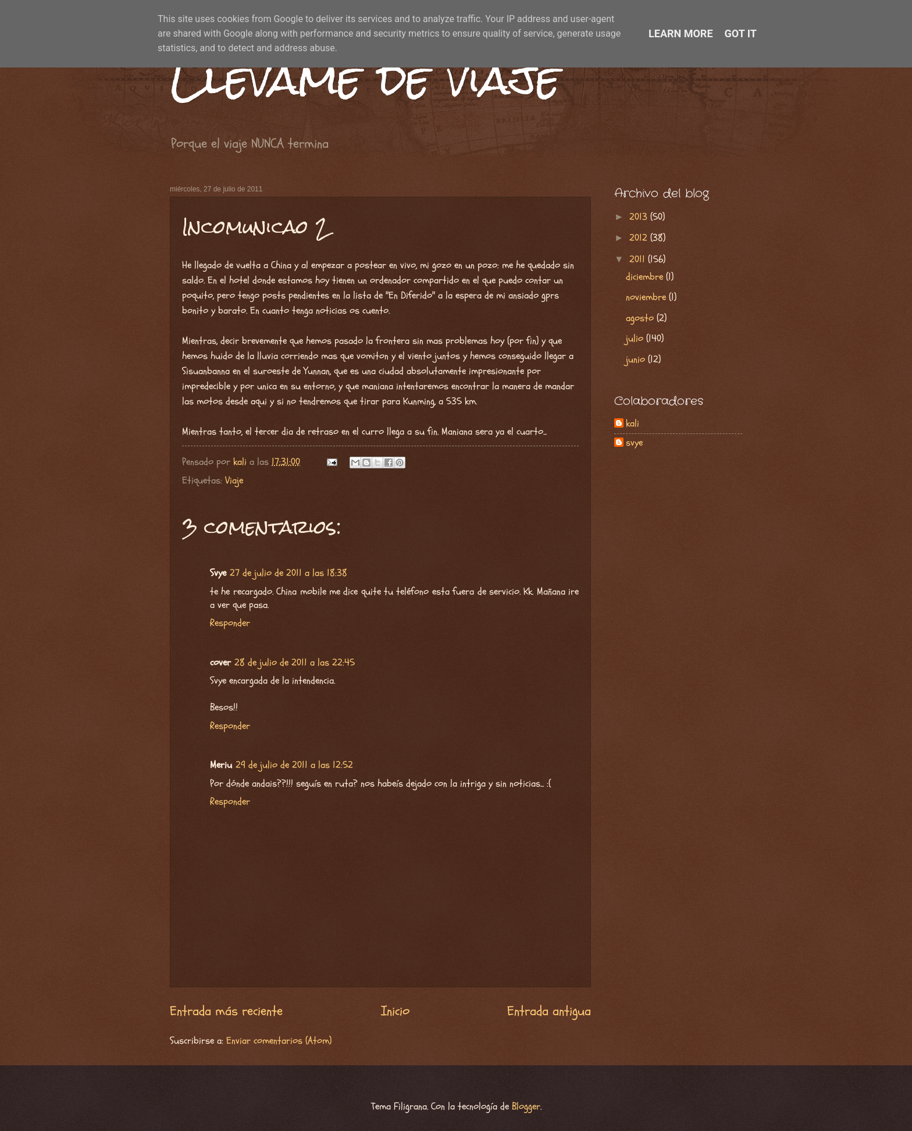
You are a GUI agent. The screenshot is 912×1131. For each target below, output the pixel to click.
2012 (639, 238)
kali (632, 424)
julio (636, 338)
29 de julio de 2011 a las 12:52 (294, 765)
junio (637, 359)
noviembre (647, 297)
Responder (230, 623)
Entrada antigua (549, 1011)
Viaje (234, 480)
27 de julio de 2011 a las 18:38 (288, 573)
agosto (641, 318)
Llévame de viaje (365, 79)
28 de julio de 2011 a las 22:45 (294, 662)
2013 (639, 217)
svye (634, 443)
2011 (638, 259)
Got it (741, 33)
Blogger (526, 1106)
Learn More (681, 33)
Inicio (395, 1011)
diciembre (646, 277)
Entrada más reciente (226, 1011)
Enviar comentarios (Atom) (279, 1040)
